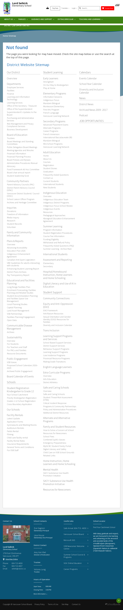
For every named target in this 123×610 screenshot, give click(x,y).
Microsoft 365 (76, 540)
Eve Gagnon (39, 528)
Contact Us (76, 604)
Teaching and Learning (91, 19)
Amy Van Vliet (40, 552)
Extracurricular (67, 19)
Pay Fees (55, 8)
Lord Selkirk (20, 3)
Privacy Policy (40, 604)
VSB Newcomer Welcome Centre (76, 547)
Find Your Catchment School (104, 527)
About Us (9, 19)
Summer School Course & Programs (76, 555)
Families (23, 19)
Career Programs (76, 569)
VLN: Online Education (76, 563)
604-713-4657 (17, 566)
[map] (47, 8)
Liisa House (39, 535)
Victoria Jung (40, 569)
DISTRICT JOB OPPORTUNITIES (16, 25)
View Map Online (12, 559)
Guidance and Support (42, 19)
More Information (40, 594)
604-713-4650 (17, 563)
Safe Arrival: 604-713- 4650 (76, 528)
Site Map (65, 604)
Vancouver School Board (76, 534)
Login (74, 8)
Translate (65, 8)
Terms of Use (53, 604)
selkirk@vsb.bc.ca (19, 568)
